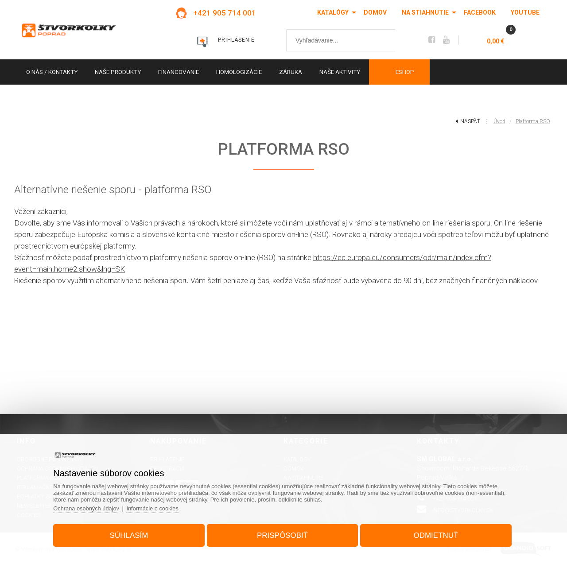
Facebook (480, 12)
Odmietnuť (433, 534)
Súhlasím (131, 534)
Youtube (525, 12)
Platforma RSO (533, 121)
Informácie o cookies (157, 507)
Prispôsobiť (282, 534)
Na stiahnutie (425, 12)
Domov (375, 12)
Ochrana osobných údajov (90, 507)
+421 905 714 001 (224, 12)
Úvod (499, 121)
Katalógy (333, 12)
